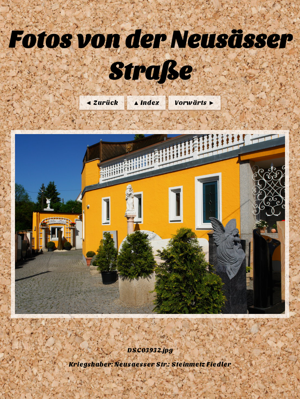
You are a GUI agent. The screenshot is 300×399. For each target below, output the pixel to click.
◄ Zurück (101, 103)
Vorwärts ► (194, 103)
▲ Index (146, 103)
